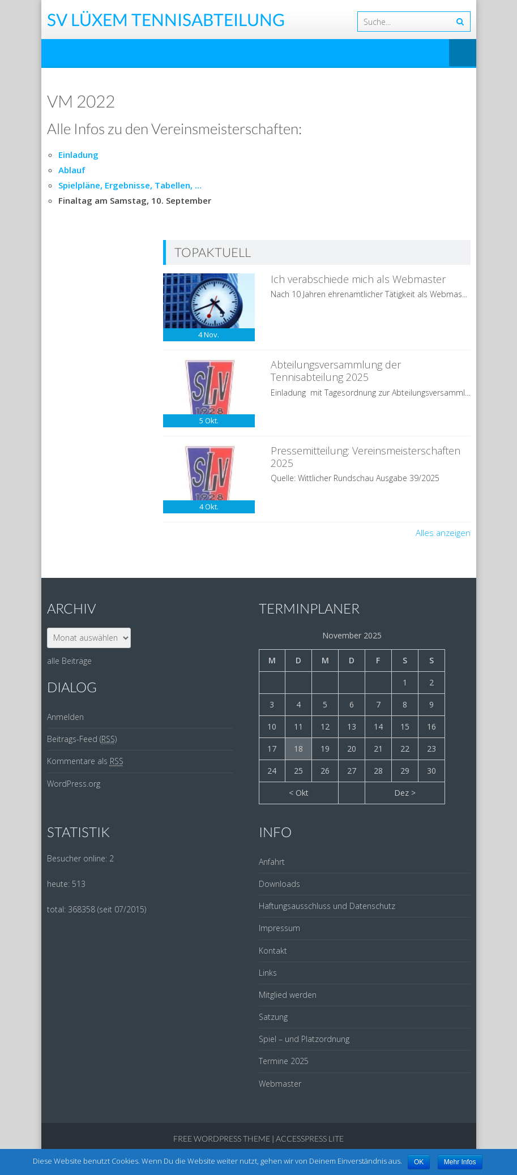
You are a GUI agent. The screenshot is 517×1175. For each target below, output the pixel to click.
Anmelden (65, 716)
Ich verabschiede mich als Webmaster (358, 279)
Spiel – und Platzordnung (304, 1039)
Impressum (279, 928)
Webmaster (280, 1083)
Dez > (405, 792)
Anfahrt (272, 861)
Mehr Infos (460, 1162)
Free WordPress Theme (221, 1138)
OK (419, 1162)
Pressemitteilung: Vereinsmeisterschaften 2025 (365, 457)
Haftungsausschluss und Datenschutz (327, 905)
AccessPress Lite (310, 1138)
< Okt (299, 792)
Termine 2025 (284, 1061)
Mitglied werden (288, 994)
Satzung (273, 1016)
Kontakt (273, 950)
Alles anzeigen (443, 532)
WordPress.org (73, 783)
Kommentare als (85, 761)
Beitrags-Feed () (82, 739)
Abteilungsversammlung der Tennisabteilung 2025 (336, 371)
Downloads (279, 883)
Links (268, 972)
